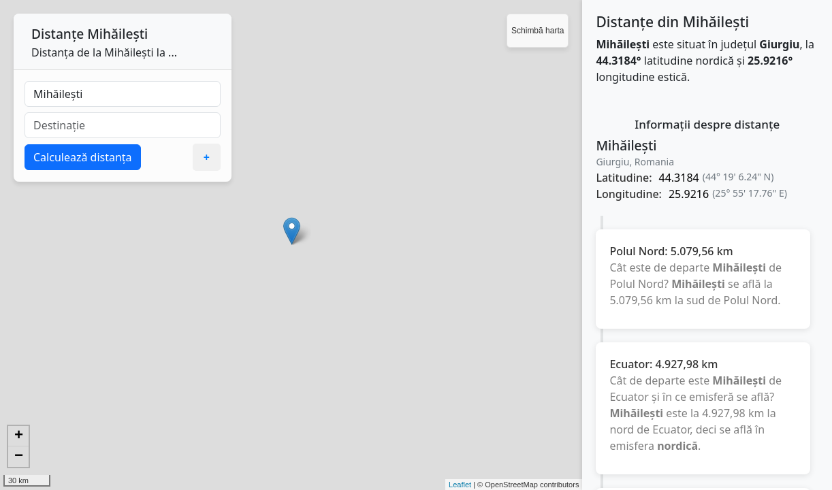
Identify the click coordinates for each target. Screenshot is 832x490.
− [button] (18, 456)
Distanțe (57, 33)
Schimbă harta (537, 30)
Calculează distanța (82, 157)
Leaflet (460, 484)
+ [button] (18, 436)
